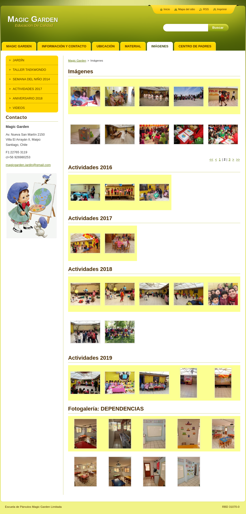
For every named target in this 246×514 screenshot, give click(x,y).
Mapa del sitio (186, 9)
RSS (206, 9)
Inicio (167, 9)
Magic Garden (77, 60)
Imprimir (222, 9)
